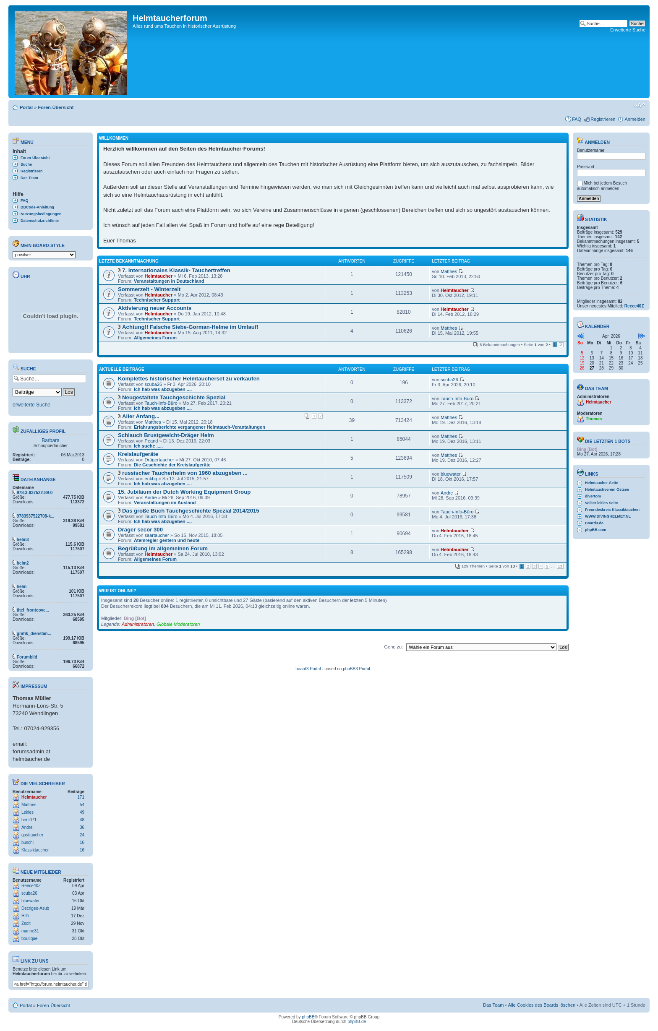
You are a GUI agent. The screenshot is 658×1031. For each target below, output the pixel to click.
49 (82, 812)
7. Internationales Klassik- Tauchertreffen (176, 270)
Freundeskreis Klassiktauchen (612, 510)
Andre (27, 827)
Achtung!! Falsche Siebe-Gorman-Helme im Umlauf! (190, 327)
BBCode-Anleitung (37, 207)
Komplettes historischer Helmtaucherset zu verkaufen (189, 378)
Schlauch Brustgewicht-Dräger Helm (166, 435)
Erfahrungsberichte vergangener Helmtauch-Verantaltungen (199, 427)
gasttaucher (32, 835)
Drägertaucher (159, 459)
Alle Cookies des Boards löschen (541, 1005)
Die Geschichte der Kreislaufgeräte (172, 464)
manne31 (30, 931)
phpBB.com (595, 530)
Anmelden (634, 119)
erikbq (151, 478)
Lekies (27, 812)
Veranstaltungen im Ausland (165, 502)
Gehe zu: (393, 646)
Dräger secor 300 (140, 529)
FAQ (576, 119)
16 (82, 842)
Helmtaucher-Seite (601, 483)
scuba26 (29, 893)
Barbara (51, 440)
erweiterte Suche (31, 405)
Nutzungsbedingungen (41, 214)
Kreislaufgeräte (138, 454)
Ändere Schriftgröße (639, 105)
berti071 (29, 820)
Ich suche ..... (148, 445)
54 (82, 804)
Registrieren (602, 119)
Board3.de (594, 523)
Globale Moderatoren (178, 624)
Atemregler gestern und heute (166, 540)
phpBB (308, 1017)
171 (80, 797)
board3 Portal (308, 669)
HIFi (25, 916)
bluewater (30, 900)
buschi (27, 842)
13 (560, 566)
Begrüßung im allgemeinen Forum (163, 548)
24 (82, 835)
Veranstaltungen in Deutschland (169, 281)
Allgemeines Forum (155, 337)
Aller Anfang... (140, 416)
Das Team (29, 178)
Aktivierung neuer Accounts (154, 308)
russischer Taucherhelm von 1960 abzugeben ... (185, 473)
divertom (593, 496)
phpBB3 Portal (356, 669)
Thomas (594, 419)
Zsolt (26, 923)
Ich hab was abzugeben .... (163, 389)
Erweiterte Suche (627, 29)
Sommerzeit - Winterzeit (149, 289)
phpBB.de (356, 1021)
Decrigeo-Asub (35, 908)
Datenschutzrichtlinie (40, 221)
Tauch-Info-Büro (161, 403)
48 (82, 820)
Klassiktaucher (35, 850)
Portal (26, 107)
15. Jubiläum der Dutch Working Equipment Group (184, 492)
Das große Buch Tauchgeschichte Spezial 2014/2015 (190, 511)
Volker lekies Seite (601, 503)
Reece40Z (31, 885)
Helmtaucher (34, 797)
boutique (29, 938)
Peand (151, 440)
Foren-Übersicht (55, 107)
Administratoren (138, 624)
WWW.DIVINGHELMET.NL (608, 516)
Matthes (29, 804)
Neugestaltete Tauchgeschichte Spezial (173, 397)
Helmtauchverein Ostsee (607, 489)
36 (82, 827)
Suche (26, 164)
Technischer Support (157, 299)
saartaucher (157, 535)
